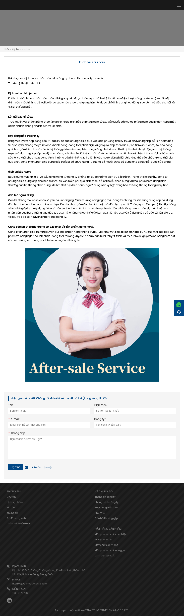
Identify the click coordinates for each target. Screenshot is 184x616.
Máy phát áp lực (104, 539)
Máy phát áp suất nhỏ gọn (110, 550)
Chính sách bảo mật (40, 467)
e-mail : (14, 419)
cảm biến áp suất (105, 555)
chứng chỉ (13, 513)
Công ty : (100, 419)
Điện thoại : (101, 405)
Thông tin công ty (105, 497)
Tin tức (11, 507)
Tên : (11, 405)
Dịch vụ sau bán (21, 49)
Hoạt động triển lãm (106, 507)
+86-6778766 (20, 593)
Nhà (6, 49)
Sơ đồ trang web (16, 518)
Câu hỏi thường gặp (106, 518)
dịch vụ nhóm (15, 502)
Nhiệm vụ (100, 513)
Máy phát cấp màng (106, 545)
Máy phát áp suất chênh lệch (111, 534)
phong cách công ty (106, 502)
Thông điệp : (17, 433)
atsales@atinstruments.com (29, 583)
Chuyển (11, 497)
